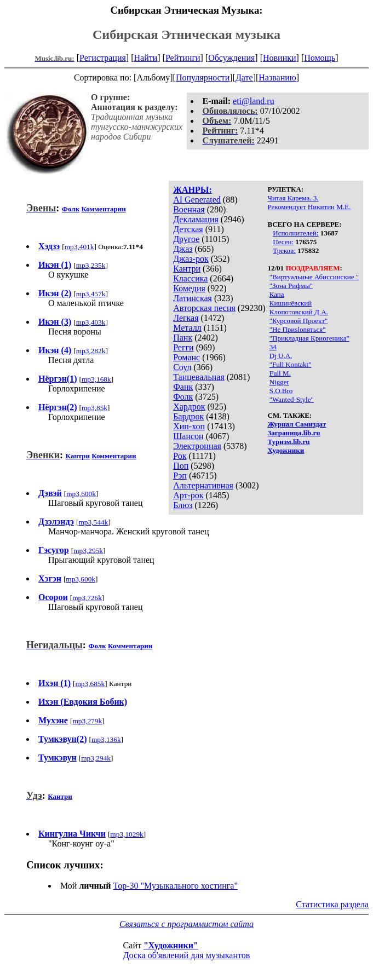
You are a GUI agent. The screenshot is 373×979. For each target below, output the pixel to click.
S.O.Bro (281, 391)
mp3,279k (87, 721)
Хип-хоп (189, 426)
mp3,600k (81, 494)
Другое (186, 239)
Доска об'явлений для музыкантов (186, 955)
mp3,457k (91, 294)
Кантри (186, 268)
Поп (180, 465)
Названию (277, 77)
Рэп (180, 475)
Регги (183, 347)
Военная (189, 209)
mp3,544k (93, 522)
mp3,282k (91, 351)
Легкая (185, 318)
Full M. (280, 373)
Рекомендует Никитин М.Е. (309, 207)
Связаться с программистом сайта (186, 924)
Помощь (319, 57)
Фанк (183, 386)
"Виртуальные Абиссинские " (314, 277)
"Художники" (171, 945)
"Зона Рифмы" (291, 285)
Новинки (279, 57)
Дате (244, 77)
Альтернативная (203, 485)
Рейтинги (182, 57)
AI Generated (197, 199)
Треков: (284, 250)
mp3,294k (96, 758)
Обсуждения (231, 57)
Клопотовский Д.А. (298, 312)
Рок (179, 455)
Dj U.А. (280, 356)
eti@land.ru (253, 101)
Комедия (189, 288)
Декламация (196, 219)
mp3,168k (96, 379)
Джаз (182, 249)
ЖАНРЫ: (192, 189)
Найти (145, 57)
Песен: (283, 242)
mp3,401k (79, 247)
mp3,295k (88, 550)
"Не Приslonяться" (297, 329)
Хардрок (189, 406)
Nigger (279, 382)
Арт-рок (188, 495)
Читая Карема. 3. (293, 198)
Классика (190, 278)
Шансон (188, 436)
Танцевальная (199, 377)
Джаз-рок (191, 258)
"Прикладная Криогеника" (309, 338)
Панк (182, 337)
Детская (188, 229)
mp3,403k (91, 322)
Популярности (202, 77)
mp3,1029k (126, 834)
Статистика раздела (332, 904)
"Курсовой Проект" (298, 320)
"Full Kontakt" (290, 364)
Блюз (182, 505)
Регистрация (102, 57)
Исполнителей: (295, 233)
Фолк (183, 396)
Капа (276, 294)
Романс (186, 357)
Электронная (197, 446)
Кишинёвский (290, 303)
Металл (187, 327)
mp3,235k (91, 265)
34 (273, 347)
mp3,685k (90, 683)
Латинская (192, 298)
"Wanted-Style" (291, 399)
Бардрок (188, 416)
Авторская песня (204, 308)
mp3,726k (87, 598)
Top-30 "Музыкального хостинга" (175, 885)
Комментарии (103, 209)
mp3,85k (94, 408)
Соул (182, 367)
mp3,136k (106, 739)
